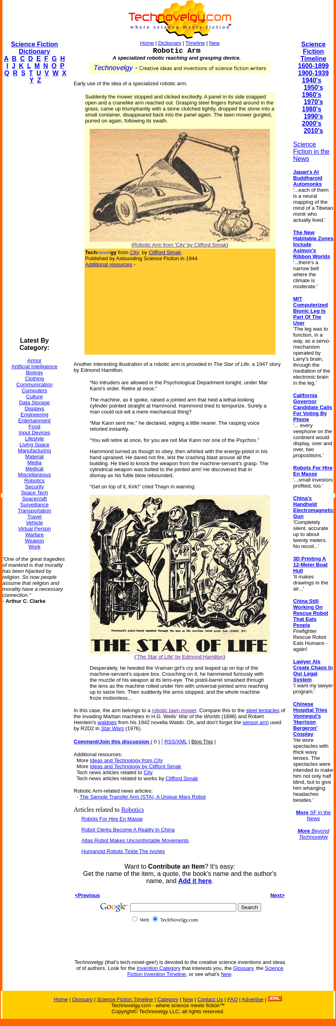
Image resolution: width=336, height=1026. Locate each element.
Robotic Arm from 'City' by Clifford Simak (179, 245)
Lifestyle (34, 439)
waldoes (107, 722)
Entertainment (34, 421)
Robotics (34, 481)
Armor (34, 360)
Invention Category (158, 968)
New (214, 43)
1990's (313, 116)
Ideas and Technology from (126, 760)
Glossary (243, 968)
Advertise (252, 999)
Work (34, 547)
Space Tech (34, 493)
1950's (313, 87)
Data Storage (34, 403)
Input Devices (34, 433)
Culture (34, 397)
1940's (311, 80)
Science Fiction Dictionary (34, 48)
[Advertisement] (34, 210)
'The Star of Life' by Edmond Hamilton (179, 657)
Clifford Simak (165, 252)
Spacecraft (34, 499)
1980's (311, 109)
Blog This (202, 742)
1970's (313, 101)
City (148, 772)
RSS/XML (175, 742)
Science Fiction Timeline (313, 51)
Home (147, 43)
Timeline (195, 43)
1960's (311, 94)
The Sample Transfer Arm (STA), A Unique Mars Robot (143, 797)
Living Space (34, 445)
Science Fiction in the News (311, 151)
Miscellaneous (34, 475)
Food (34, 427)
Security (34, 487)
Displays (34, 409)
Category (168, 999)
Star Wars (112, 728)
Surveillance (34, 505)
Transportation (34, 511)
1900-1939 (313, 73)
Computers (34, 391)
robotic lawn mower (174, 710)
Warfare (34, 535)
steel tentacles (263, 710)
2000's (311, 123)
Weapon (34, 541)
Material (34, 457)
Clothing (34, 378)
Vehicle (34, 523)
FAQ (232, 999)
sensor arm (256, 722)
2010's (313, 130)
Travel (34, 517)
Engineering (34, 415)
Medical (35, 469)
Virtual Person (34, 529)
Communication (34, 384)
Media (34, 463)
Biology (34, 372)
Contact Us (210, 999)
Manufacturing (34, 451)
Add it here (195, 880)
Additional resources (109, 264)
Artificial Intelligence (35, 366)
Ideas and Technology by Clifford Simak (135, 766)
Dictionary (169, 43)
